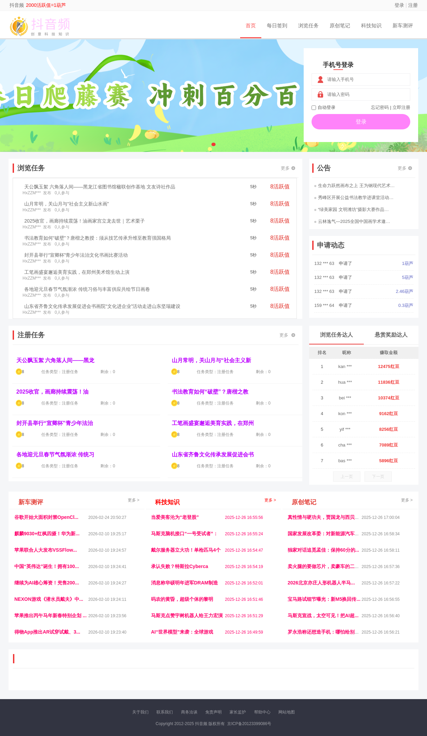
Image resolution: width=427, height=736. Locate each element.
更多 (288, 168)
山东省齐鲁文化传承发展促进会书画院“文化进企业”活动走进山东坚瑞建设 (102, 306)
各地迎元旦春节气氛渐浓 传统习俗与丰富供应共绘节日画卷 (87, 289)
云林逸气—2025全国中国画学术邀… (352, 221)
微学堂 (140, 684)
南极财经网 (269, 684)
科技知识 (371, 25)
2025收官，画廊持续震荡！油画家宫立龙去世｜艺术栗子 (84, 221)
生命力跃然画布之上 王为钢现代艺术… (354, 185)
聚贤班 (227, 684)
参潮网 (189, 679)
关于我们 (140, 712)
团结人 (339, 684)
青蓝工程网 (73, 679)
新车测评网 (373, 684)
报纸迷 (169, 684)
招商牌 (126, 684)
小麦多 (213, 684)
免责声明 (213, 712)
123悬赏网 (389, 679)
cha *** (345, 445)
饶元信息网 (50, 679)
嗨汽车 (261, 679)
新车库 (310, 684)
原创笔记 (340, 25)
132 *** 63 (324, 263)
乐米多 (184, 684)
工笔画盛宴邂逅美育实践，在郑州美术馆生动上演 (76, 272)
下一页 (378, 476)
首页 (251, 25)
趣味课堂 (94, 684)
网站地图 (286, 712)
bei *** (345, 397)
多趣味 (48, 684)
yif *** (345, 429)
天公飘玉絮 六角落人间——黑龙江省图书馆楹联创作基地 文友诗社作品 (99, 186)
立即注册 (401, 107)
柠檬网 (63, 684)
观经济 (305, 679)
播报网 (290, 679)
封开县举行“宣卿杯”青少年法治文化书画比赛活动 (76, 255)
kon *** (345, 413)
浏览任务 (308, 25)
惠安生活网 (119, 679)
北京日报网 (246, 684)
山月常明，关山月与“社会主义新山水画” (66, 204)
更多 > (133, 500)
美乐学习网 (27, 679)
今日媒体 (322, 679)
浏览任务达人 (336, 335)
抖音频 (17, 5)
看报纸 (155, 684)
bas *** (345, 460)
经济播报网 (156, 679)
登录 (399, 5)
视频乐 (137, 679)
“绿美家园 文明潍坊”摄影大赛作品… (351, 209)
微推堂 (325, 684)
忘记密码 (380, 107)
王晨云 (111, 684)
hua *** (345, 382)
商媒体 (198, 684)
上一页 (347, 476)
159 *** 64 (324, 305)
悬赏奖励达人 (391, 335)
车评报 (246, 679)
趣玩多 (391, 684)
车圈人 (276, 679)
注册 (413, 5)
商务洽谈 (189, 712)
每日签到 (277, 25)
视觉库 (204, 679)
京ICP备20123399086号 (249, 723)
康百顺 (34, 684)
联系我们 (164, 712)
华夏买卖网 (291, 684)
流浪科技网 (96, 679)
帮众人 (354, 684)
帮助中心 (262, 712)
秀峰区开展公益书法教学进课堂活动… (354, 197)
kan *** (345, 366)
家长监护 (238, 712)
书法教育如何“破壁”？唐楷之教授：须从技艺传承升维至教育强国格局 (97, 238)
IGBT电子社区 (225, 679)
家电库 (372, 679)
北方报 (357, 679)
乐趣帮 (78, 684)
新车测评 (402, 25)
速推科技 (340, 679)
